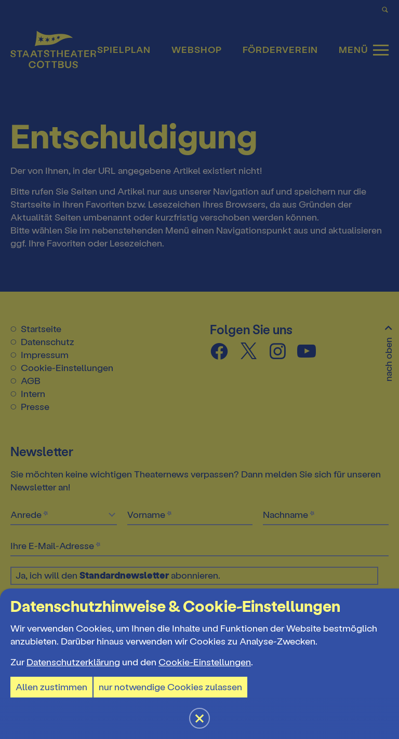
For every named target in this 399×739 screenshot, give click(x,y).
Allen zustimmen (51, 687)
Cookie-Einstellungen (204, 662)
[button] (199, 369)
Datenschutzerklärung (73, 662)
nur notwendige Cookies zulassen (170, 687)
